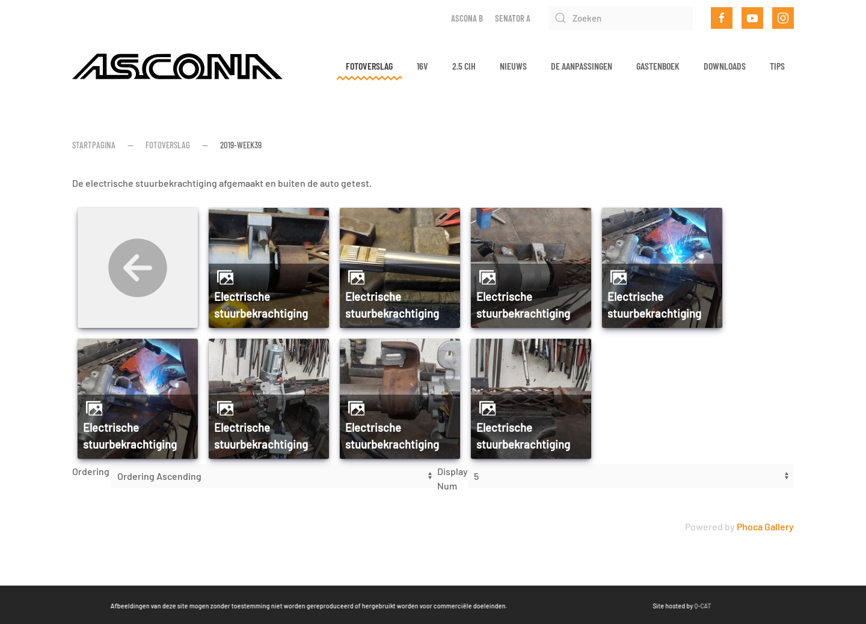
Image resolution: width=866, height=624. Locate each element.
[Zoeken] (620, 18)
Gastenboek (658, 65)
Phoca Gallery (765, 526)
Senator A (512, 18)
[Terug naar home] (177, 66)
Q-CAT (654, 606)
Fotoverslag (369, 65)
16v (422, 65)
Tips (777, 65)
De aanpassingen (581, 65)
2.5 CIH (464, 65)
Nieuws (513, 65)
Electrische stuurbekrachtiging (261, 305)
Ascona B (467, 18)
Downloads (725, 65)
